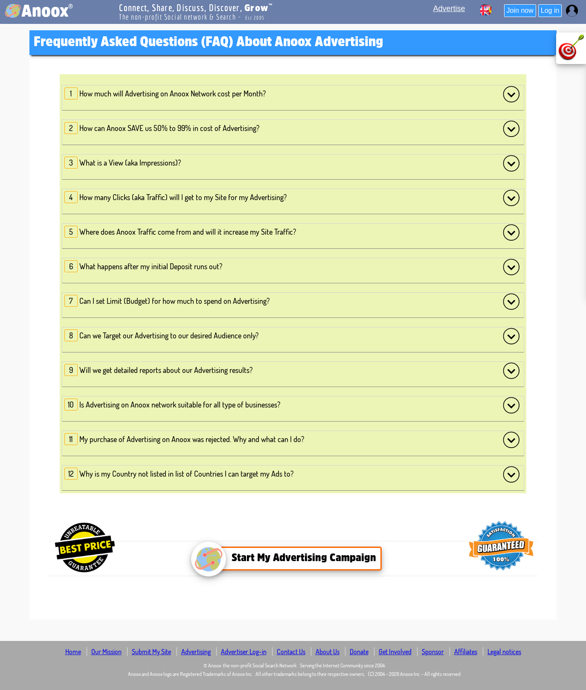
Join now (520, 10)
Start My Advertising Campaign (290, 559)
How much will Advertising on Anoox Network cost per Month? (292, 93)
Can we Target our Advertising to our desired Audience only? (292, 335)
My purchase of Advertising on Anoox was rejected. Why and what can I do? (292, 439)
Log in (550, 10)
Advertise (449, 8)
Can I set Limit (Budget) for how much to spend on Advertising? (292, 301)
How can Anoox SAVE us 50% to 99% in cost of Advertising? (292, 128)
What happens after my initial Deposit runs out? (292, 266)
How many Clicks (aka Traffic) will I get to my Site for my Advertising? (292, 197)
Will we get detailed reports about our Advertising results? (292, 370)
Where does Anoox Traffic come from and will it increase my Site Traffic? (292, 232)
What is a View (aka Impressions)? (292, 163)
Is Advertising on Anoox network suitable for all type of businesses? (292, 404)
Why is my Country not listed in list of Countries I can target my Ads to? (292, 474)
